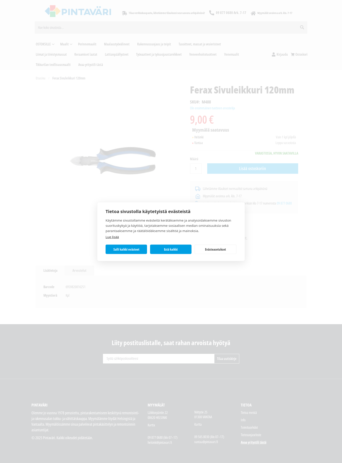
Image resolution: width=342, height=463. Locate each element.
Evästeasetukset (215, 249)
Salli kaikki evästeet (126, 249)
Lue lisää (112, 236)
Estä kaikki (171, 249)
